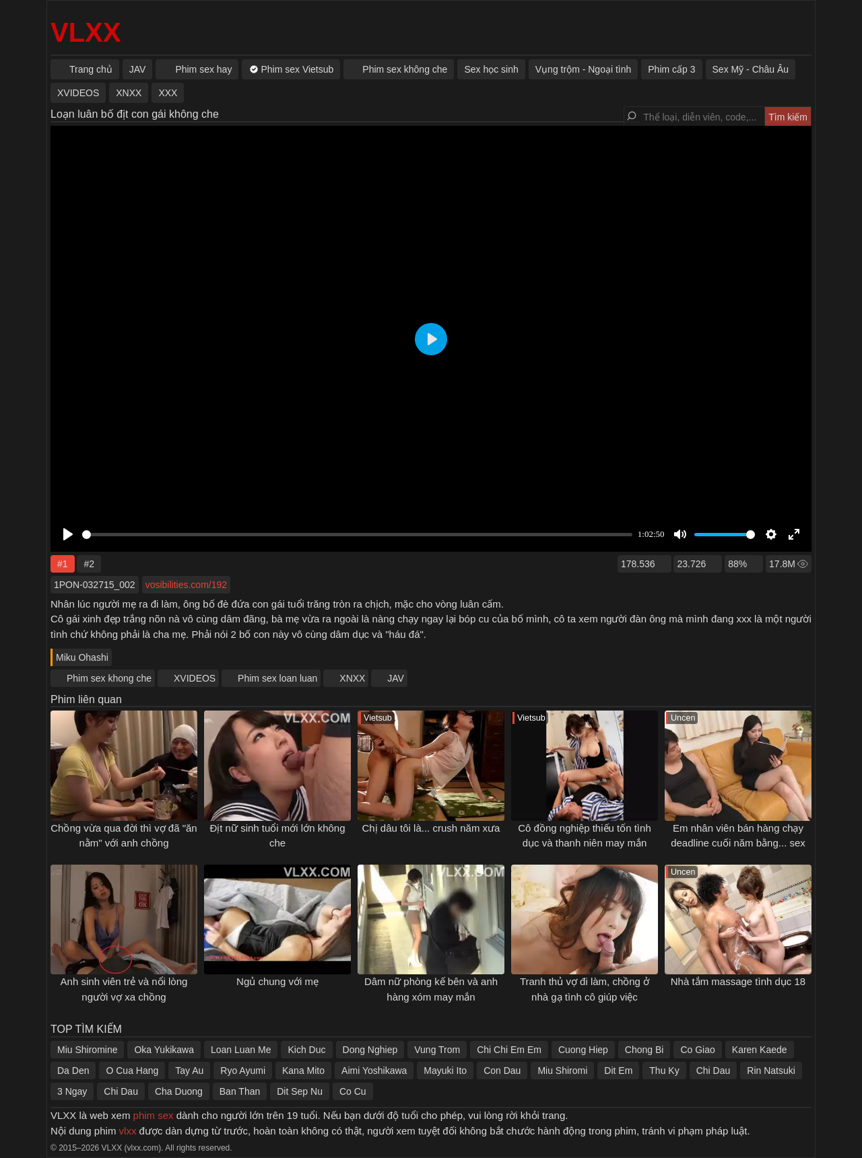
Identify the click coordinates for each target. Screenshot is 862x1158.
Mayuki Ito (445, 1070)
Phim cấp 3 (671, 69)
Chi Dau (713, 1070)
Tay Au (189, 1070)
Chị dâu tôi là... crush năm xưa (431, 828)
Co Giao (697, 1049)
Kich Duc (306, 1049)
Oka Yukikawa (163, 1049)
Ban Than (240, 1091)
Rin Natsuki (771, 1070)
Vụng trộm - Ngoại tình (583, 69)
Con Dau (502, 1070)
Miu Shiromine (87, 1049)
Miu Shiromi (562, 1070)
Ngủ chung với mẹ (277, 981)
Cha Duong (179, 1091)
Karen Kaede (759, 1049)
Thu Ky (664, 1070)
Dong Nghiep (370, 1049)
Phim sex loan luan (277, 678)
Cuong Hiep (583, 1049)
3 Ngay (72, 1091)
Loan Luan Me (241, 1049)
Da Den (73, 1070)
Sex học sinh (491, 69)
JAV (395, 678)
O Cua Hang (132, 1070)
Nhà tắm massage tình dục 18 (738, 981)
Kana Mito (303, 1070)
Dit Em (618, 1070)
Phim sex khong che (109, 678)
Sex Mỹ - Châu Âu (750, 69)
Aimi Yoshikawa (374, 1070)
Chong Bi (644, 1049)
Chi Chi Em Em (509, 1049)
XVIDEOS (195, 678)
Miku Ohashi (82, 657)
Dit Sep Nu (300, 1091)
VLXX (86, 32)
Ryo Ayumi (242, 1070)
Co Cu (352, 1091)
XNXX (352, 678)
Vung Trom (437, 1049)
